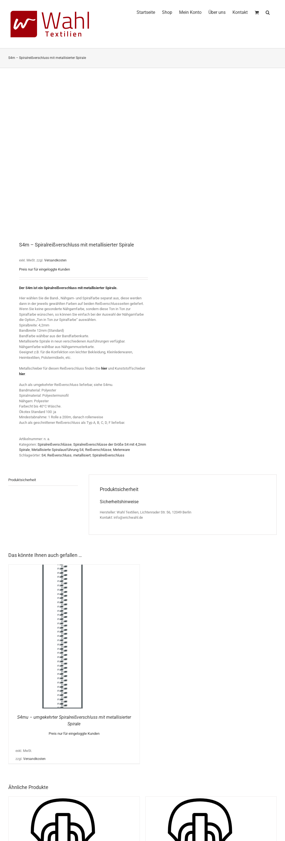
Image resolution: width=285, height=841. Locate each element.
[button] (268, 11)
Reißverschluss (59, 455)
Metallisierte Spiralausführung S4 (57, 450)
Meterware (121, 450)
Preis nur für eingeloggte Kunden (44, 269)
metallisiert (82, 455)
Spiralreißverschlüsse (55, 444)
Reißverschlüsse (98, 450)
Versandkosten (55, 260)
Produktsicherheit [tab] (22, 480)
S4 (43, 455)
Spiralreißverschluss (108, 455)
